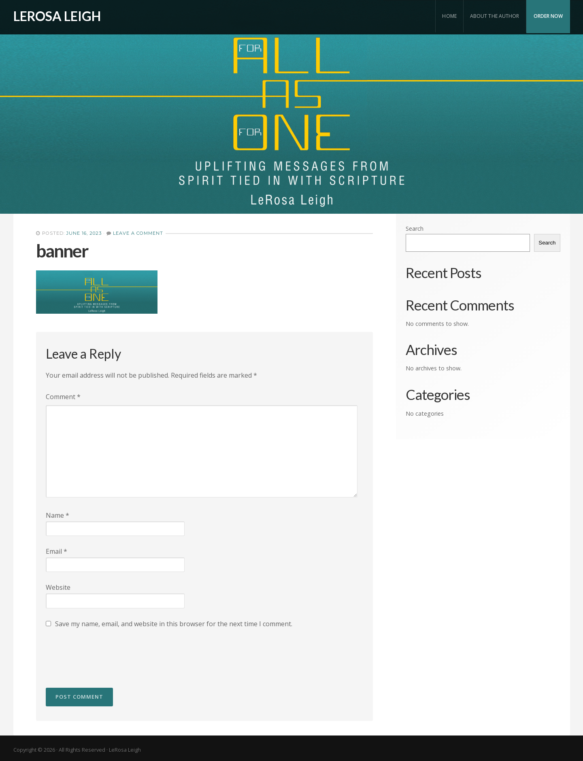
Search (414, 228)
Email (56, 551)
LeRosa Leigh (57, 16)
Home (449, 16)
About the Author (494, 16)
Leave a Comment (138, 233)
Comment (63, 396)
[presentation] (107, 654)
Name (57, 515)
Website (58, 587)
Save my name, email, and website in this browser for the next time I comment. (173, 623)
